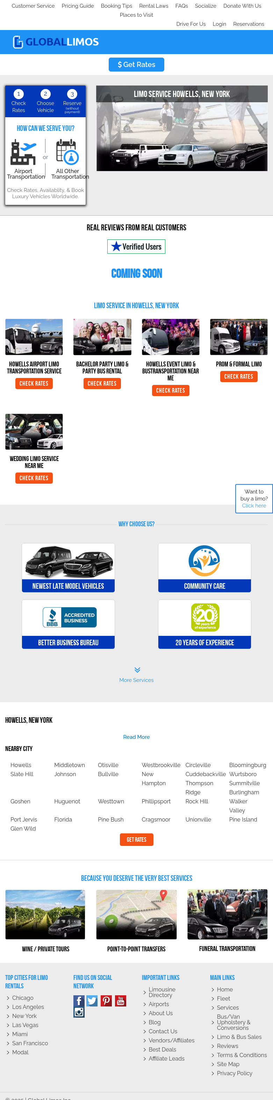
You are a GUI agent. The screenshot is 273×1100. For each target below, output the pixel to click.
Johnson (65, 765)
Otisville (108, 756)
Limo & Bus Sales (239, 1028)
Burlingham (244, 783)
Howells (20, 756)
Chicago (23, 989)
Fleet (223, 989)
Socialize (70, 6)
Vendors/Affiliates (172, 1031)
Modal (20, 1043)
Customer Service (30, 6)
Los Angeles (28, 998)
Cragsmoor (156, 810)
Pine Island (243, 810)
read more (136, 728)
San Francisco (30, 1034)
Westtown (111, 792)
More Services (136, 665)
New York (24, 1007)
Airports (159, 995)
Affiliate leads (167, 1049)
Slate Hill (21, 765)
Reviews (227, 1037)
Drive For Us (188, 15)
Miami (20, 1025)
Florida (63, 810)
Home (225, 980)
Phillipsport (156, 792)
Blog (155, 1013)
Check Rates (34, 374)
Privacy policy (235, 1064)
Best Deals (163, 1040)
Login (218, 15)
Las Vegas (25, 1016)
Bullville (108, 765)
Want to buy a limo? (254, 499)
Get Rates (137, 55)
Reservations (248, 15)
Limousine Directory (162, 983)
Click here (254, 506)
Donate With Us (109, 6)
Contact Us (163, 1022)
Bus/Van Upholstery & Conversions (234, 1013)
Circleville (198, 756)
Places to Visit (153, 6)
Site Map (228, 1055)
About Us (161, 1004)
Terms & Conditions (242, 1046)
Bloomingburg (247, 756)
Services (228, 998)
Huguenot (67, 792)
